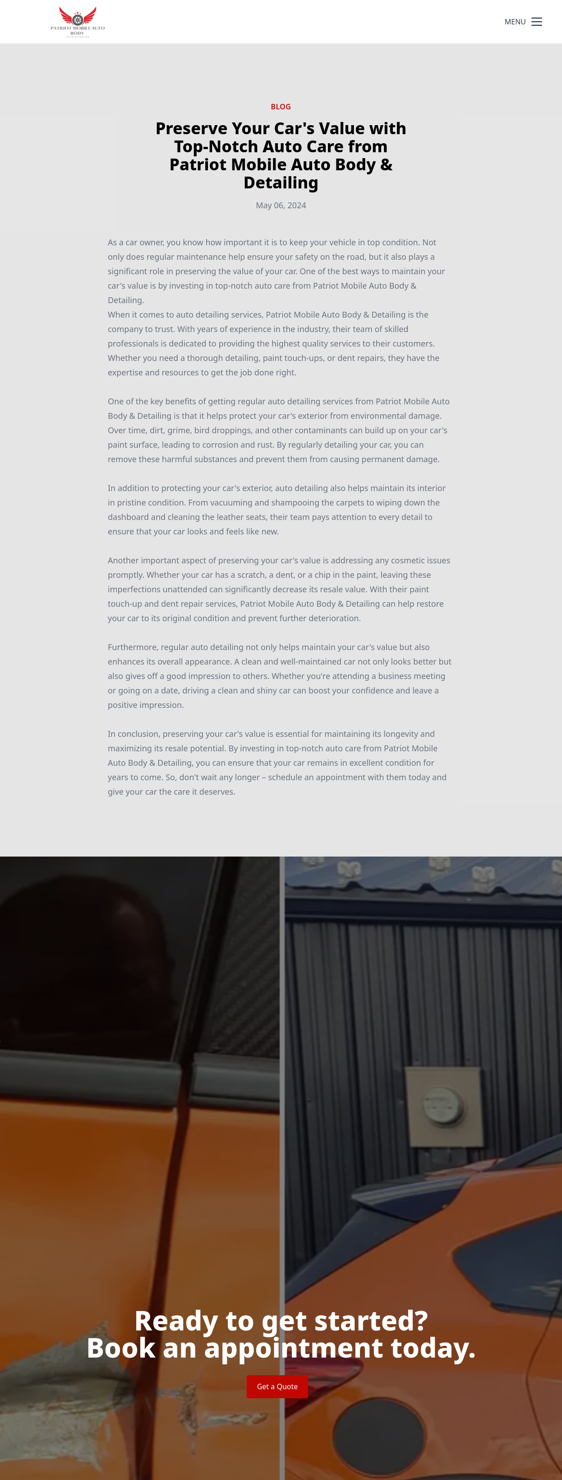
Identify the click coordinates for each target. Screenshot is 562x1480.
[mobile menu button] (537, 22)
